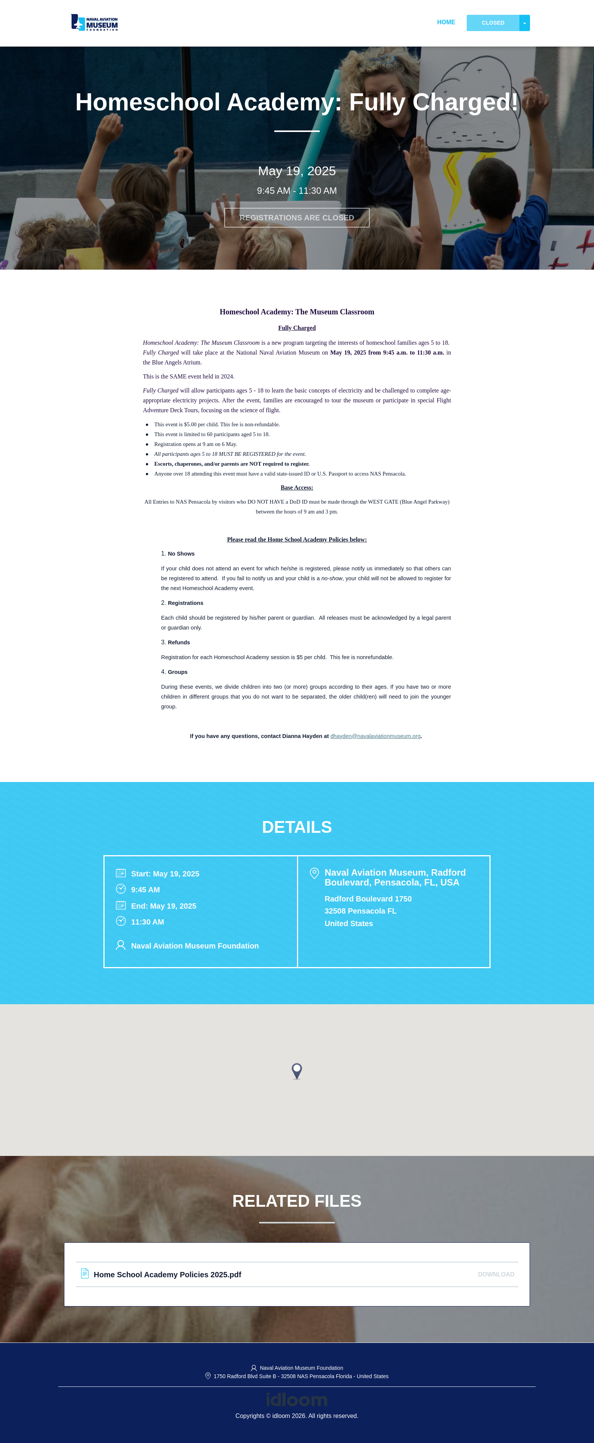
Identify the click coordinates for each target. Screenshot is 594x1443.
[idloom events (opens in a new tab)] (297, 1399)
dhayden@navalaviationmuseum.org (375, 736)
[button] (297, 1071)
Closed (493, 23)
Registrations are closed (297, 218)
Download (496, 1274)
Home (446, 22)
